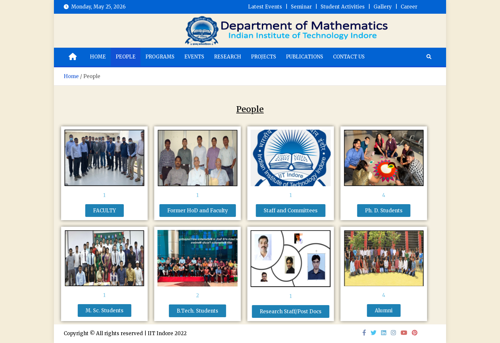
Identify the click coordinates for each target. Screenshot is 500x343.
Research (227, 57)
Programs (160, 57)
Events (194, 57)
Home (98, 57)
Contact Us (349, 57)
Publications (304, 57)
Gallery (383, 7)
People (126, 57)
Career (409, 7)
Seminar (301, 7)
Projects (263, 57)
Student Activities (343, 7)
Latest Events (265, 7)
